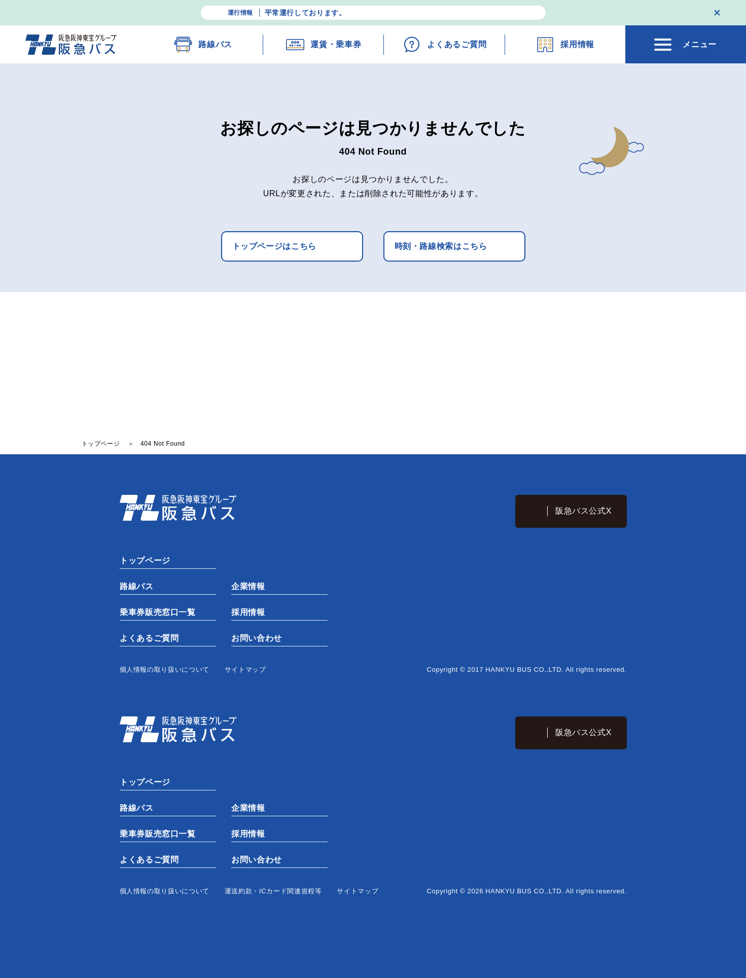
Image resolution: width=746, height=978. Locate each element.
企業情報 (248, 586)
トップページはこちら (274, 246)
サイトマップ (245, 669)
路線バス (136, 586)
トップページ (144, 560)
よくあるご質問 (148, 638)
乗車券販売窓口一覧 (157, 612)
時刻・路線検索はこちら (441, 246)
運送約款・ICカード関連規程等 (273, 891)
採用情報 (248, 612)
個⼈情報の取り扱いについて (164, 669)
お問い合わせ (256, 638)
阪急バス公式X (583, 510)
